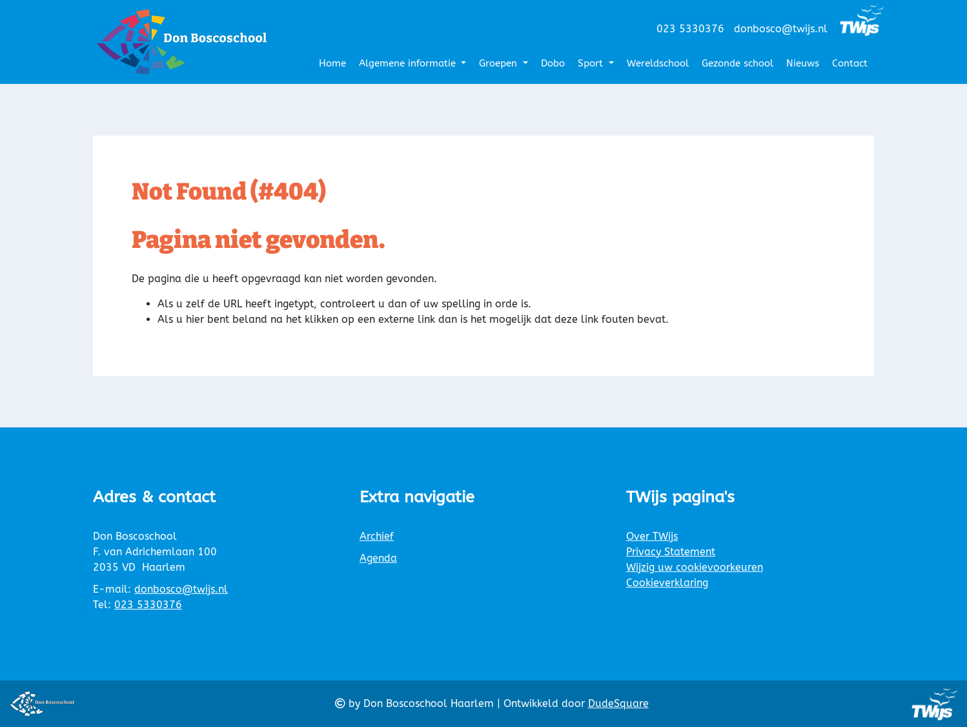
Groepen (499, 63)
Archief (377, 536)
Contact (850, 63)
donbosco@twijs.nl (781, 29)
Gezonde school (737, 63)
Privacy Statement (670, 552)
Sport (592, 63)
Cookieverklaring (667, 583)
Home (332, 63)
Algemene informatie (409, 63)
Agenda (378, 558)
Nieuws (802, 63)
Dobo (553, 63)
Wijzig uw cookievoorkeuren (694, 567)
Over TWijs (652, 536)
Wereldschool (658, 63)
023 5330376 (690, 29)
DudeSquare (618, 703)
